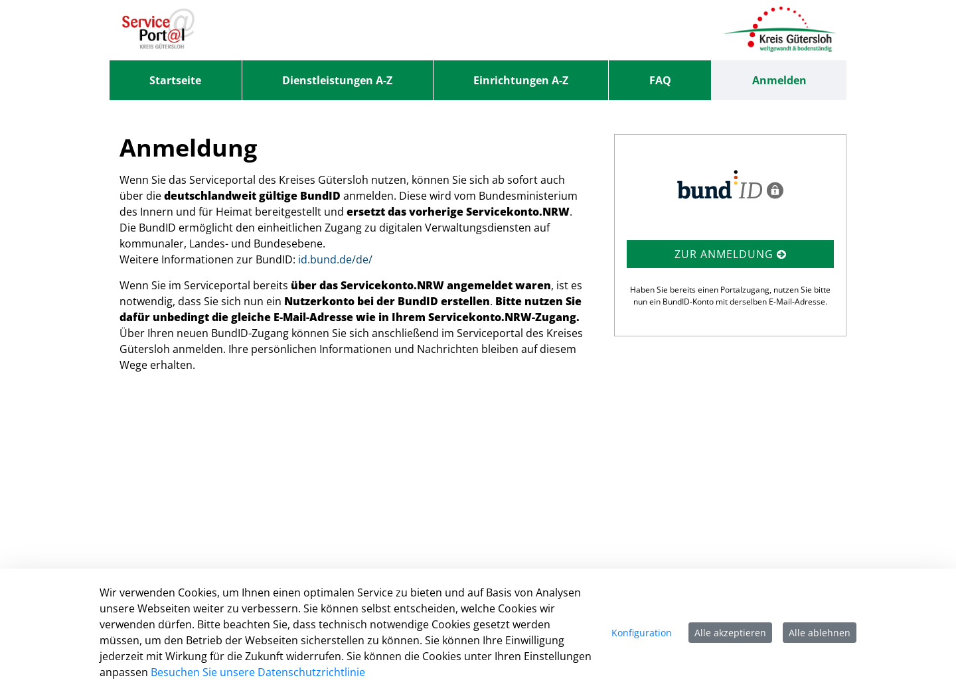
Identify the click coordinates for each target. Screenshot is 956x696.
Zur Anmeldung (731, 254)
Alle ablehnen (819, 632)
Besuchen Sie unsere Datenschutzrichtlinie (258, 672)
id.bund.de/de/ (335, 259)
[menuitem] (176, 80)
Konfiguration (641, 632)
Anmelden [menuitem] (779, 80)
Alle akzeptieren (730, 632)
